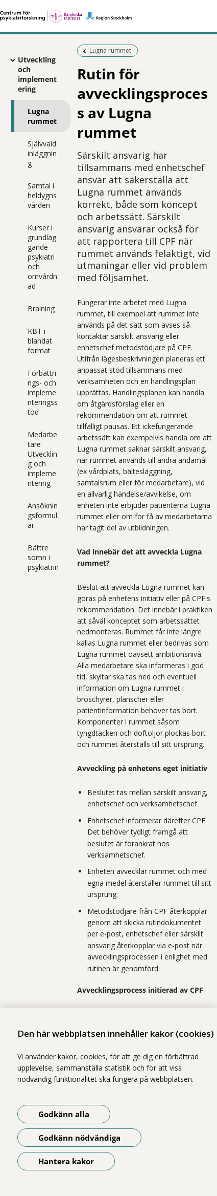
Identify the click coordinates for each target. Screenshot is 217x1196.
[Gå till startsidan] (108, 16)
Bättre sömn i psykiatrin (43, 557)
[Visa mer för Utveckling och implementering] (10, 60)
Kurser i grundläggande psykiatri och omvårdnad (42, 257)
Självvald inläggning (42, 153)
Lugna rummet (42, 116)
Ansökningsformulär (43, 515)
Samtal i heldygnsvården (42, 195)
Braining (41, 308)
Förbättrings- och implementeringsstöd (43, 392)
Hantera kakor (66, 1161)
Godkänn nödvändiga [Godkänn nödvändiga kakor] (79, 1138)
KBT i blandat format (40, 340)
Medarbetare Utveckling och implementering (42, 459)
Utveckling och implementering (37, 74)
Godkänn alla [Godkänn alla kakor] (63, 1114)
